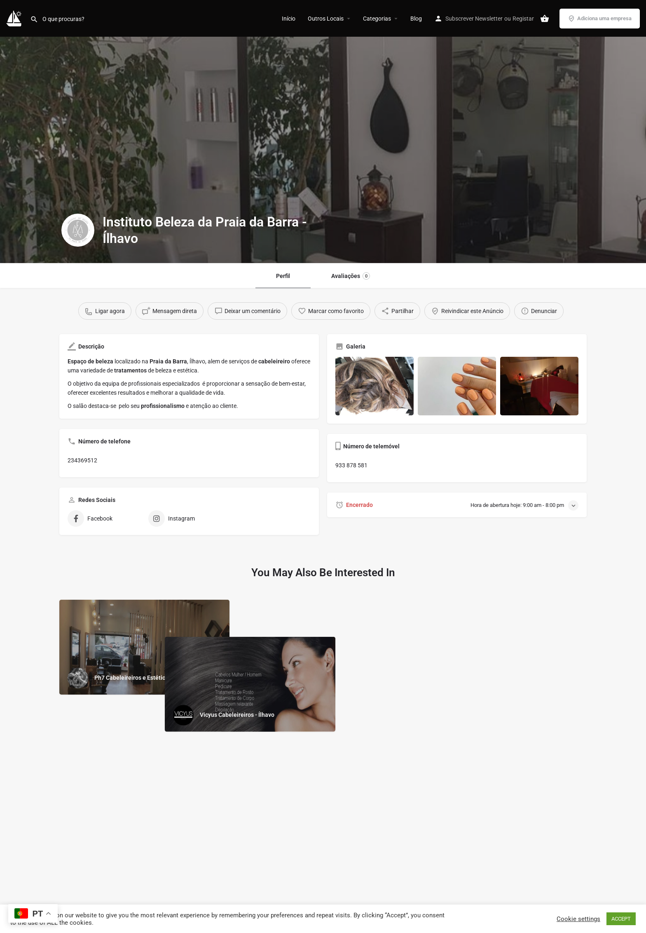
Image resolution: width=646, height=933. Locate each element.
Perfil (283, 276)
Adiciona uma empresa (600, 18)
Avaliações (350, 276)
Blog (416, 18)
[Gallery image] (374, 386)
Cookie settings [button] (578, 919)
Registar (523, 18)
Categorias (377, 18)
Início (288, 18)
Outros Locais (326, 18)
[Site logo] (15, 17)
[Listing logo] (77, 230)
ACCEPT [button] (621, 919)
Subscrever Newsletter (474, 18)
